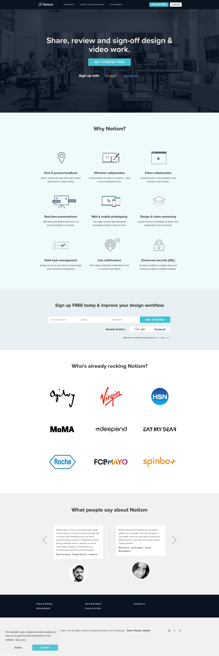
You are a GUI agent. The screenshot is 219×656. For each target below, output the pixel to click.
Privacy (137, 630)
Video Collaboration (92, 4)
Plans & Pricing (44, 603)
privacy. (167, 338)
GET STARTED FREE (109, 62)
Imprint (146, 630)
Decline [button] (18, 647)
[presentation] (45, 540)
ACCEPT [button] (45, 647)
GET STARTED (155, 319)
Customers (116, 4)
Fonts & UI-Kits (93, 608)
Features (69, 4)
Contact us (139, 603)
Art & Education (93, 603)
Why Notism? (43, 608)
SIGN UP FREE (159, 4)
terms (158, 338)
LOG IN (175, 4)
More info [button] (21, 640)
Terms (130, 630)
